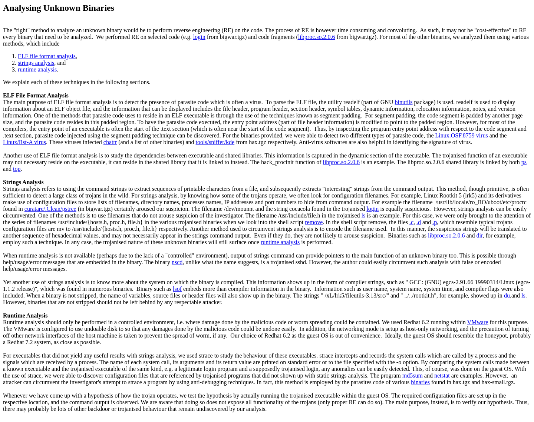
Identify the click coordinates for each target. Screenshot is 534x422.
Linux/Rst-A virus (24, 142)
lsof (177, 289)
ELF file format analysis (47, 56)
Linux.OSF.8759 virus (461, 135)
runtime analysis (37, 69)
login (199, 37)
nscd (177, 262)
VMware (477, 322)
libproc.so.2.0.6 (316, 37)
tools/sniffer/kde (215, 142)
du (507, 295)
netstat (442, 375)
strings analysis (36, 63)
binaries (420, 382)
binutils (403, 102)
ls (364, 215)
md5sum (412, 375)
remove (314, 222)
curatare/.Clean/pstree (50, 209)
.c (411, 222)
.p (434, 222)
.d (418, 222)
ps (524, 162)
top (16, 169)
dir (480, 235)
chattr (110, 142)
